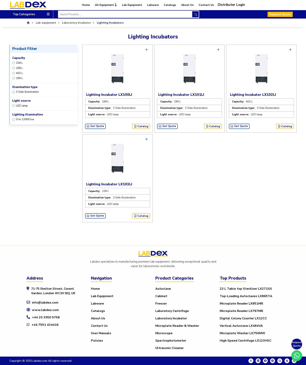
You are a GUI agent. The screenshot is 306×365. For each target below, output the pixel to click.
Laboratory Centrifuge (172, 311)
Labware (153, 5)
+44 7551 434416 (45, 325)
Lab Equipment (132, 5)
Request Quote (280, 14)
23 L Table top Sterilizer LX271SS (246, 289)
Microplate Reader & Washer (177, 326)
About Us (187, 5)
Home (86, 5)
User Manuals (101, 333)
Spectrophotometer (170, 340)
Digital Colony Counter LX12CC (243, 318)
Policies (97, 340)
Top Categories (31, 14)
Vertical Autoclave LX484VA (241, 326)
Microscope (164, 333)
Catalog (141, 126)
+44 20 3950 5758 (46, 317)
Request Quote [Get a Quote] (296, 344)
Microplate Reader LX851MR (241, 303)
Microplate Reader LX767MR (241, 311)
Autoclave (163, 289)
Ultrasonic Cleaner (169, 348)
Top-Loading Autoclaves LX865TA (246, 296)
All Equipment (106, 5)
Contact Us (206, 5)
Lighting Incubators (110, 23)
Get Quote (95, 126)
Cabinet (161, 296)
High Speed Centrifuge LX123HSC (245, 340)
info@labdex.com (45, 302)
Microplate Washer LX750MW (242, 333)
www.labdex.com (45, 310)
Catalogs (170, 5)
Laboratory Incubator (171, 318)
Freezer (161, 303)
